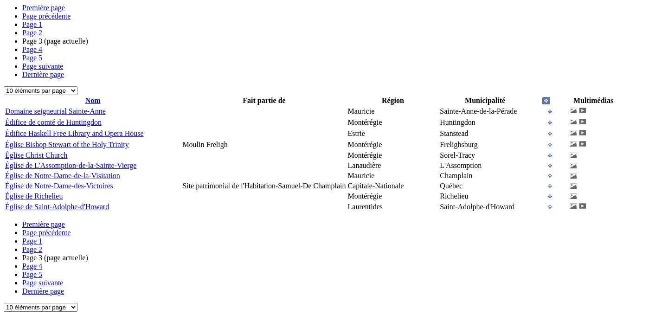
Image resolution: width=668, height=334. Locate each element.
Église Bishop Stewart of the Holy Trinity (67, 144)
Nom (93, 100)
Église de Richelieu (34, 196)
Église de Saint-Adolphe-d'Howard (57, 207)
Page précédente (46, 16)
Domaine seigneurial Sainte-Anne (55, 111)
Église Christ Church (36, 155)
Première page (43, 8)
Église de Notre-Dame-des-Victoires (59, 186)
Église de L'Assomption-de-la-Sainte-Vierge (70, 165)
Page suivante (42, 66)
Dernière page (43, 74)
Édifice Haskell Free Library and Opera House (74, 133)
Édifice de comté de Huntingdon (53, 122)
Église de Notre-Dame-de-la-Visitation (62, 176)
